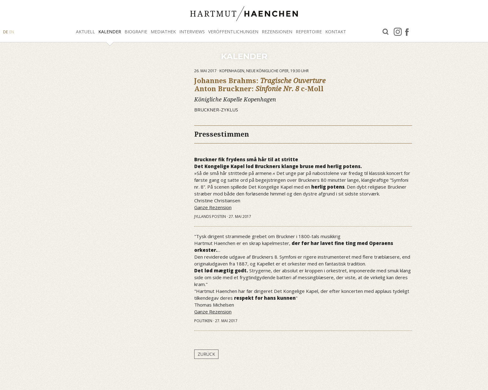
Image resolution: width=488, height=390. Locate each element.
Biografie (135, 32)
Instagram (398, 31)
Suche (385, 31)
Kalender (109, 32)
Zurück (206, 354)
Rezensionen (277, 32)
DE (5, 32)
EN (11, 32)
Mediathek (163, 32)
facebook (407, 31)
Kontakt (335, 32)
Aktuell (85, 32)
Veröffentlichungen (233, 32)
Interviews (192, 32)
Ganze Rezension (213, 207)
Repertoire (309, 32)
